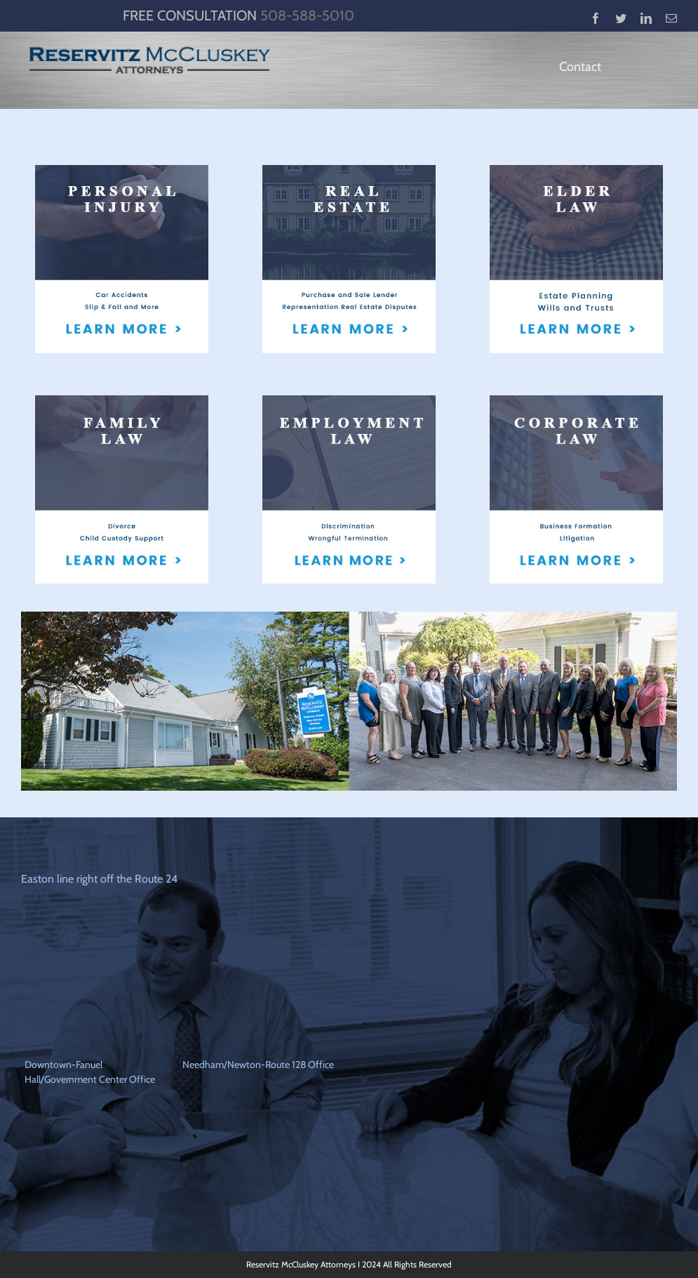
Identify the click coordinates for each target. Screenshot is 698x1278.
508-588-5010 (307, 15)
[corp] (576, 400)
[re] (349, 170)
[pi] (121, 170)
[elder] (576, 170)
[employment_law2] (349, 400)
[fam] (121, 400)
